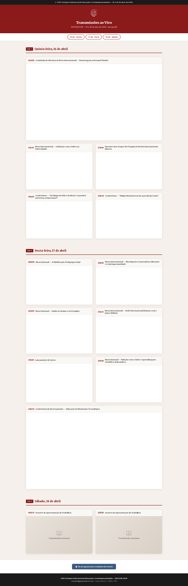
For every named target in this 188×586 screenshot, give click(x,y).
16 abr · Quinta (76, 37)
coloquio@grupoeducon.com (82, 581)
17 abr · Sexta (93, 37)
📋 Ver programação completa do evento (94, 567)
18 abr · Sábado (111, 37)
